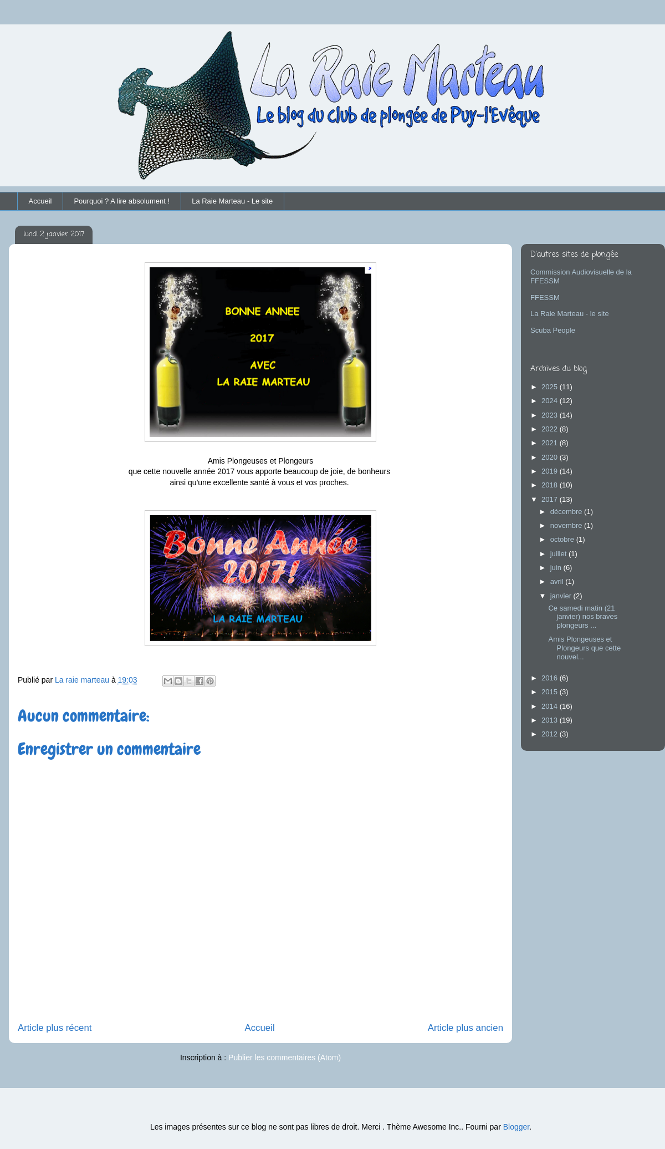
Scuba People (552, 330)
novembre (567, 525)
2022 (550, 429)
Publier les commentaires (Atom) (284, 1057)
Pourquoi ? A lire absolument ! (122, 201)
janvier (562, 596)
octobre (563, 539)
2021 (550, 443)
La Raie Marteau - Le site (232, 201)
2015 (550, 692)
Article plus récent (54, 1028)
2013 (550, 720)
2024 (550, 400)
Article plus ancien (465, 1028)
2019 (550, 471)
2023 (550, 415)
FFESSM (545, 297)
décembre (567, 511)
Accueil (40, 201)
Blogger (516, 1126)
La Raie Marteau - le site (569, 313)
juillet (559, 554)
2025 (550, 387)
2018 (550, 485)
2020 (550, 457)
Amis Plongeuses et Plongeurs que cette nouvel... (584, 647)
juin (557, 567)
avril (557, 581)
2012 (550, 734)
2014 (550, 706)
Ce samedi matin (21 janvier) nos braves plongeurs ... (582, 616)
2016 (550, 678)
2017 (550, 499)
